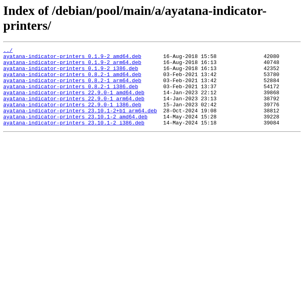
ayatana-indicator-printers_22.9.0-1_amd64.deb (73, 102)
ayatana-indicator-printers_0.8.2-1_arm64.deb (72, 87)
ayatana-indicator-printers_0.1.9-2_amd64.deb (72, 58)
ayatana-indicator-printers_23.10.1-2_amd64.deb (75, 131)
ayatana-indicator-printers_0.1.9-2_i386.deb (70, 73)
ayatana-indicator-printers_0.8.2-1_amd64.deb (72, 80)
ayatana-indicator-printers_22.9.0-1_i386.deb (72, 116)
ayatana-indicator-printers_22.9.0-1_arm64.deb (73, 109)
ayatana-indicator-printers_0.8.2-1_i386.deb (70, 94)
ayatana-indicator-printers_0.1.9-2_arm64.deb (72, 65)
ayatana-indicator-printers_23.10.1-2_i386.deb (73, 138)
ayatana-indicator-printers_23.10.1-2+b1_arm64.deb (80, 123)
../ (7, 51)
